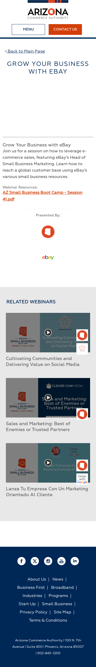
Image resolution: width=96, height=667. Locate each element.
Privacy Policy (33, 612)
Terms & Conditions (48, 621)
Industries (32, 596)
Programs (58, 596)
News (57, 580)
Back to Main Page (25, 51)
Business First (31, 588)
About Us (36, 580)
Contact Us (65, 29)
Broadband (62, 588)
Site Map (62, 612)
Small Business (57, 604)
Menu (28, 29)
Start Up (27, 604)
